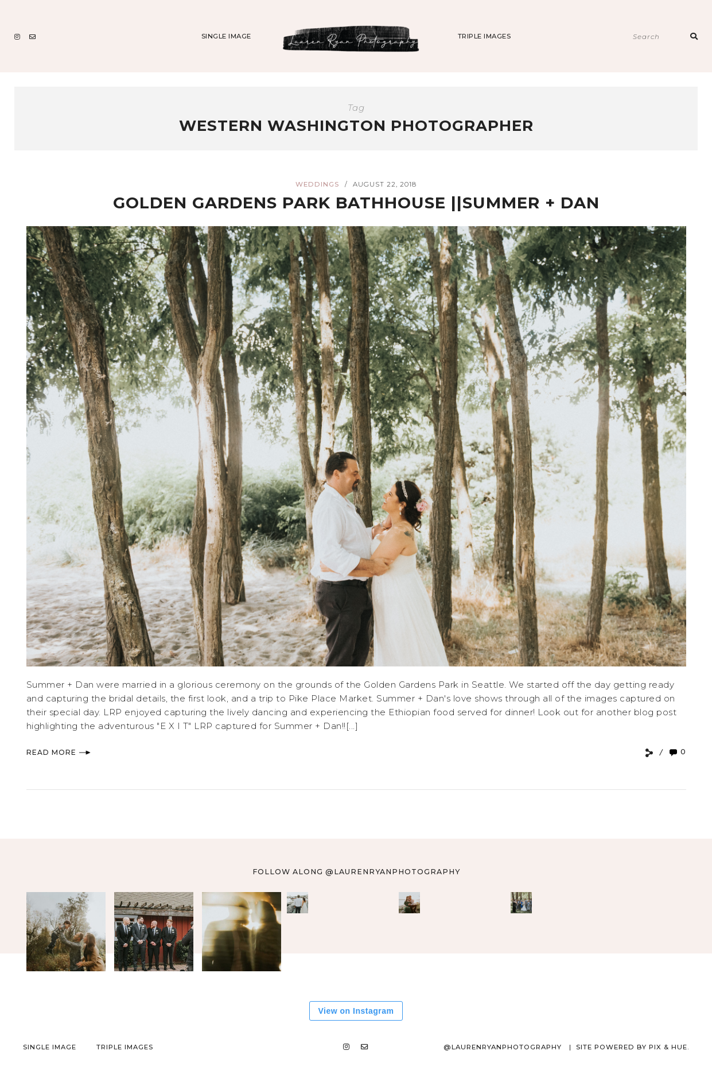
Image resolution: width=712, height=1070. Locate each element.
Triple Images (484, 36)
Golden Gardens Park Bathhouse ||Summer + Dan (356, 202)
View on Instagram (356, 1010)
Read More (58, 752)
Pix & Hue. (668, 1047)
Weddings (317, 184)
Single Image (226, 36)
